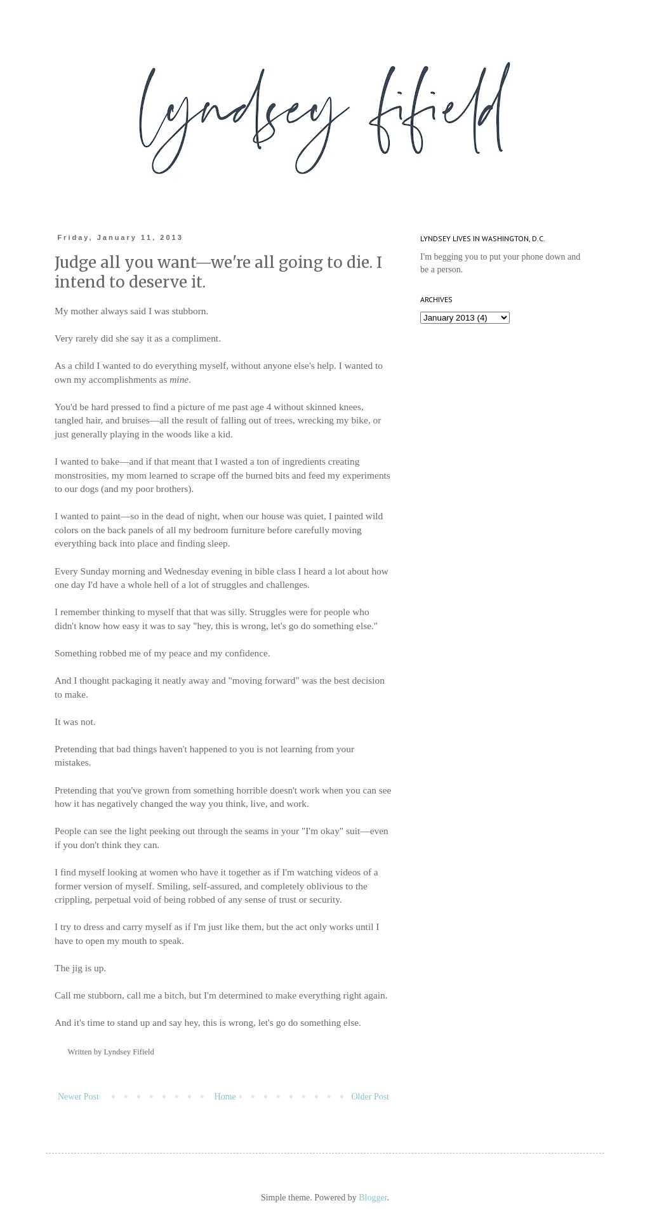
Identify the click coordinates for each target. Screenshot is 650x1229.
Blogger (373, 1197)
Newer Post (78, 1096)
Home (225, 1096)
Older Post (371, 1096)
